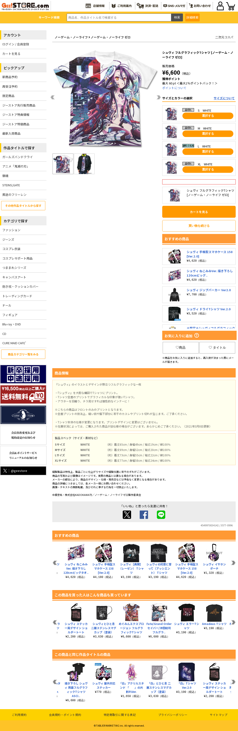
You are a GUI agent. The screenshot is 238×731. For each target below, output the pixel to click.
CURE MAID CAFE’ (14, 343)
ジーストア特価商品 (15, 124)
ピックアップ (13, 67)
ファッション (11, 230)
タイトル (217, 347)
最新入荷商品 (11, 133)
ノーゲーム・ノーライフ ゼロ (111, 37)
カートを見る (11, 53)
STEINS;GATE (11, 185)
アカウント (12, 35)
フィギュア (9, 315)
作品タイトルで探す (19, 147)
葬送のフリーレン (14, 194)
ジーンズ (8, 239)
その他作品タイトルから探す (23, 205)
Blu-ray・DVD (11, 324)
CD (4, 333)
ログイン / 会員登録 (15, 44)
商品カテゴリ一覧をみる (23, 354)
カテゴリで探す (15, 220)
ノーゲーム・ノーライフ (71, 37)
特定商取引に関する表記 (120, 715)
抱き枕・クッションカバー (20, 286)
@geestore (14, 470)
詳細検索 (192, 17)
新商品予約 (9, 77)
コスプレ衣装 (11, 249)
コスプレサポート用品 (17, 258)
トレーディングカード (17, 296)
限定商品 (8, 95)
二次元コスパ (224, 37)
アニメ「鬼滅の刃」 (16, 166)
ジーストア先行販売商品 (18, 105)
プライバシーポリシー (173, 715)
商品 (180, 347)
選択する (208, 115)
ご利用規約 (19, 715)
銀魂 (5, 176)
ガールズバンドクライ (17, 157)
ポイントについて (174, 88)
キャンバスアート (14, 277)
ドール (6, 305)
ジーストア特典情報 (15, 114)
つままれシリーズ (14, 267)
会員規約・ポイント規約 (65, 715)
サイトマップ (219, 715)
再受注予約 (9, 86)
